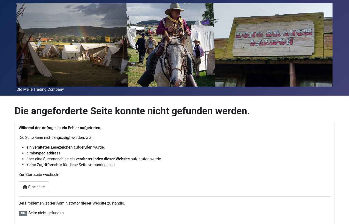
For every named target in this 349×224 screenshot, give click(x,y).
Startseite (34, 187)
